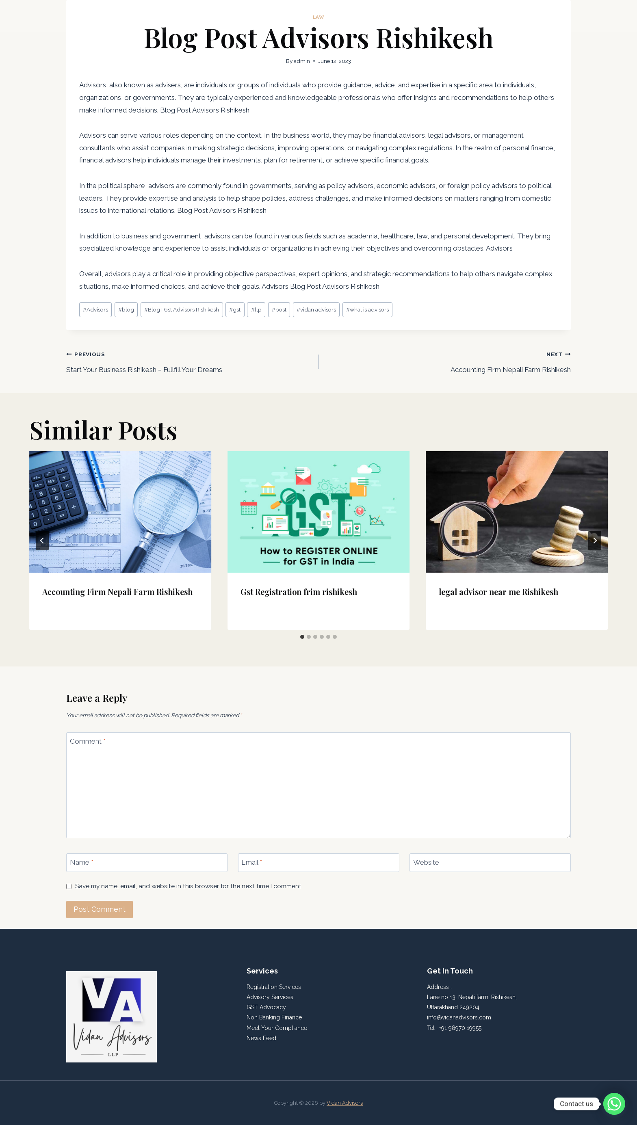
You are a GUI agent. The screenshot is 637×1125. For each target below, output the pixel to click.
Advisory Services (270, 997)
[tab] (302, 637)
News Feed (261, 1038)
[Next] (594, 540)
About (496, 16)
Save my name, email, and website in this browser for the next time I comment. (189, 886)
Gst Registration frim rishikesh (298, 591)
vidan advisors (316, 309)
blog (126, 309)
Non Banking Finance (274, 1017)
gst (234, 309)
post (279, 309)
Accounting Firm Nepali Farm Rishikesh (448, 361)
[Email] (318, 862)
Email (251, 862)
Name (81, 862)
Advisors (95, 309)
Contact (553, 16)
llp (256, 309)
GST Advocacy (266, 1007)
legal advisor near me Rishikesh (498, 591)
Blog (523, 16)
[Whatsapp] (614, 1104)
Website (426, 862)
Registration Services (275, 987)
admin (302, 61)
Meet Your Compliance (277, 1028)
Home (468, 16)
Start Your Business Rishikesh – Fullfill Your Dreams (189, 361)
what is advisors (367, 309)
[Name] (147, 862)
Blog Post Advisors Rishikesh (181, 309)
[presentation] (120, 512)
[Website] (490, 862)
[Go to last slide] (42, 540)
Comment (88, 741)
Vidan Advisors (345, 1103)
